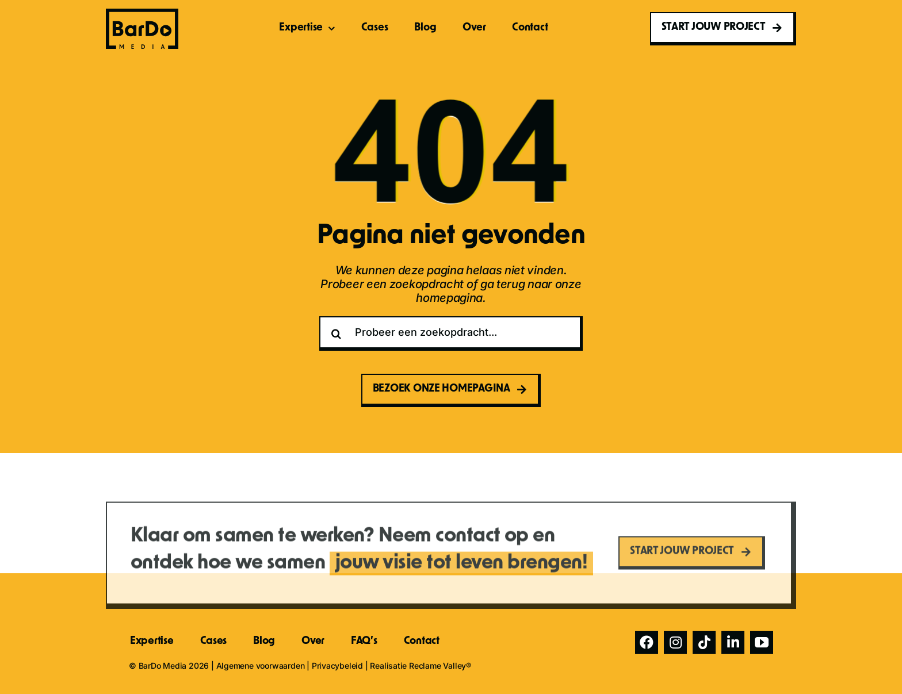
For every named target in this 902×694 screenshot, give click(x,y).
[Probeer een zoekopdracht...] (451, 333)
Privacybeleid (337, 665)
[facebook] (646, 642)
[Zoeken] (336, 333)
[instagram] (675, 642)
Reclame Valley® (440, 665)
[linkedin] (732, 642)
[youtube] (761, 642)
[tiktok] (704, 642)
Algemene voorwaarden (260, 665)
